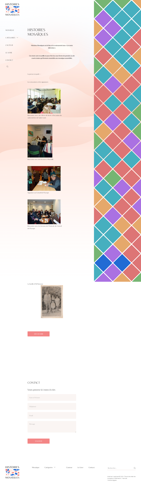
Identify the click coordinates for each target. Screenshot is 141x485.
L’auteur (9, 45)
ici (40, 74)
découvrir (38, 334)
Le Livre (9, 53)
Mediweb (124, 478)
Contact (9, 60)
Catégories (10, 38)
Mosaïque (10, 30)
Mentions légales (112, 480)
